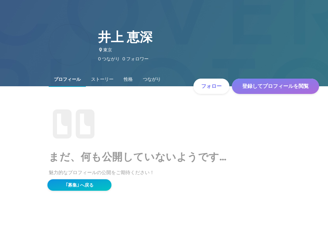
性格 (128, 79)
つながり (152, 79)
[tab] (67, 79)
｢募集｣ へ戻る (80, 185)
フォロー (211, 86)
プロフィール (67, 79)
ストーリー (102, 79)
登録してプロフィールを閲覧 (275, 86)
